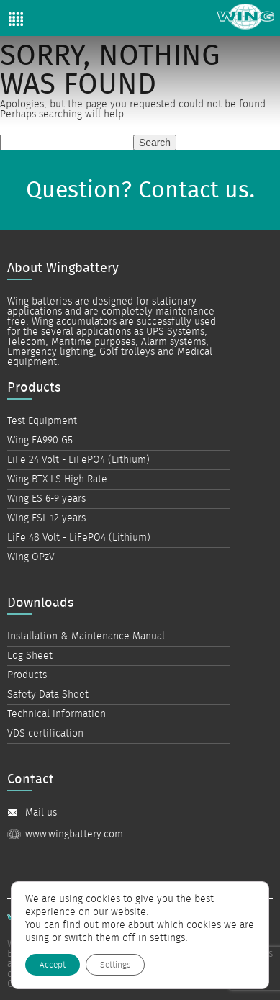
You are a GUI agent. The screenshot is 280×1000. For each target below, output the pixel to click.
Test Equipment (42, 421)
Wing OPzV (31, 557)
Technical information (56, 714)
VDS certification (45, 734)
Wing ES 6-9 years (46, 499)
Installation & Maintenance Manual (86, 636)
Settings (115, 964)
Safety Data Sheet (48, 695)
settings (167, 938)
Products (27, 675)
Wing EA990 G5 (40, 441)
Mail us (41, 813)
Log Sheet (30, 656)
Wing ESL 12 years (46, 518)
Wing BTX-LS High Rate (57, 479)
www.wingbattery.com (74, 834)
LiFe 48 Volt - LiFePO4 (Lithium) (78, 538)
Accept (53, 964)
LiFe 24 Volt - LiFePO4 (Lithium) (78, 460)
